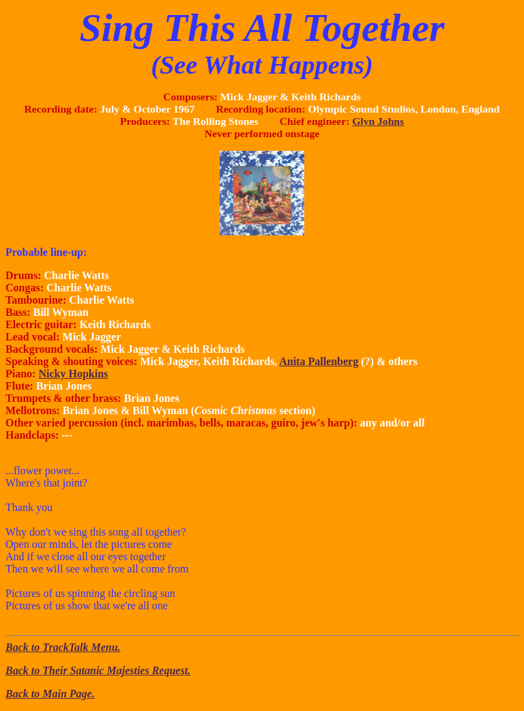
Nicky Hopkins (73, 373)
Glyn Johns (378, 121)
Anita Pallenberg (318, 361)
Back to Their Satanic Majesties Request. (97, 670)
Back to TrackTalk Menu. (63, 647)
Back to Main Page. (50, 693)
